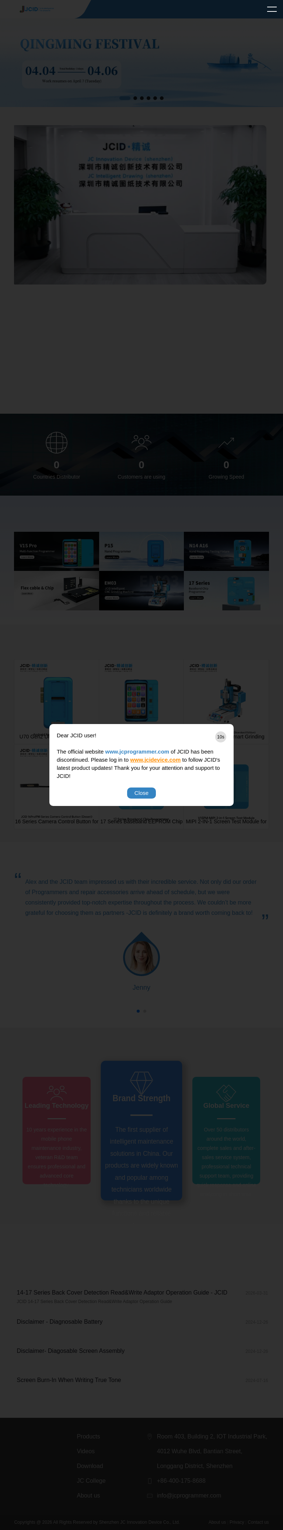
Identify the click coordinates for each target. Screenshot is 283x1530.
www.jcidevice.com (155, 760)
